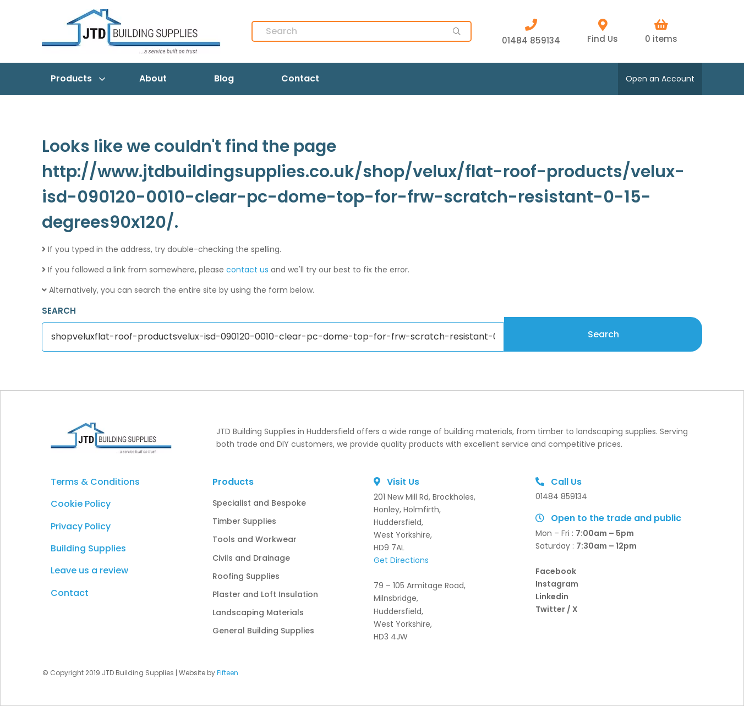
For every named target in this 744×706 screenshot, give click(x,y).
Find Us (602, 32)
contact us (247, 269)
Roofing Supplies (246, 576)
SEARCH (59, 310)
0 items (661, 32)
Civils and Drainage (251, 557)
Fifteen (227, 672)
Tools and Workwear (254, 539)
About (153, 78)
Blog (224, 78)
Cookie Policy (81, 503)
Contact (300, 78)
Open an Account (660, 78)
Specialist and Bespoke (259, 502)
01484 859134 (531, 31)
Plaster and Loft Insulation (265, 594)
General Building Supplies (263, 630)
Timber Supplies (244, 521)
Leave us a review (89, 570)
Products (71, 78)
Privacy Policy (81, 526)
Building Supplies (88, 548)
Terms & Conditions (95, 481)
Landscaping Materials (258, 612)
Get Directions (401, 560)
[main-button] (457, 31)
